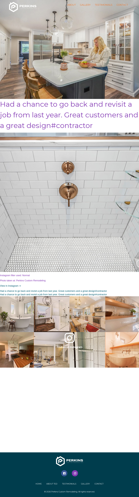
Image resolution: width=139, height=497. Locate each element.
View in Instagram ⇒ (10, 286)
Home (39, 484)
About (71, 4)
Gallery (85, 4)
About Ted (51, 484)
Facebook (64, 473)
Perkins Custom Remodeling (64, 492)
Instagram (75, 473)
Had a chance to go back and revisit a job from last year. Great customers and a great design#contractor (53, 291)
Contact (122, 4)
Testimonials (103, 4)
